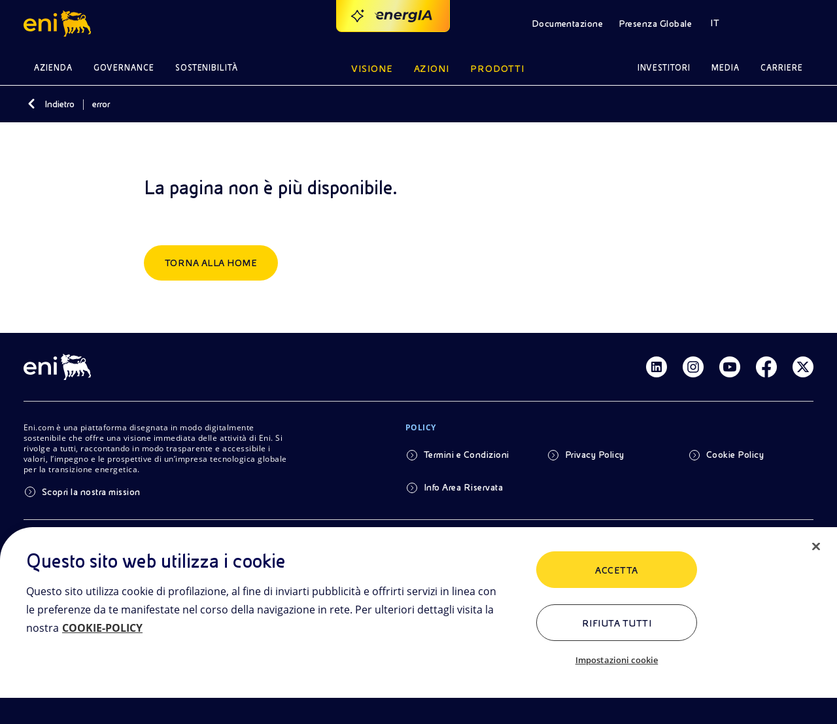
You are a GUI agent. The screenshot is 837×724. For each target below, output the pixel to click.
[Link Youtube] (729, 366)
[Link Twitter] (803, 366)
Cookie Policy (735, 454)
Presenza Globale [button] (655, 23)
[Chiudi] (816, 546)
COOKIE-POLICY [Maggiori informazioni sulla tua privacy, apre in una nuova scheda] (102, 628)
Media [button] (725, 68)
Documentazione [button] (568, 23)
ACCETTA (616, 570)
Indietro (59, 104)
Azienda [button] (53, 68)
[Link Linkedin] (656, 366)
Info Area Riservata (463, 487)
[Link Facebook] (766, 366)
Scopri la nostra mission (91, 492)
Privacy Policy (594, 454)
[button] (59, 23)
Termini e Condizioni (466, 454)
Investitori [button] (664, 68)
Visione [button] (372, 68)
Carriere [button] (781, 68)
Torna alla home (211, 263)
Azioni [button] (432, 68)
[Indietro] (31, 104)
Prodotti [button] (497, 68)
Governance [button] (124, 68)
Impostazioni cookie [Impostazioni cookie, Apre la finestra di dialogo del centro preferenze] (616, 660)
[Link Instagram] (693, 366)
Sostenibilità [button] (207, 68)
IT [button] (714, 23)
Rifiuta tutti (616, 623)
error (101, 104)
